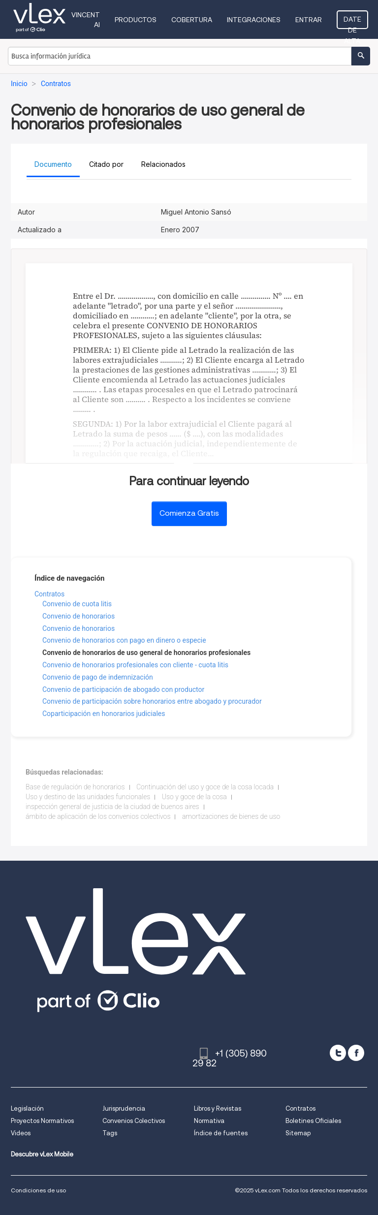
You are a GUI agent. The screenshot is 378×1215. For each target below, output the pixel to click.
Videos (21, 1133)
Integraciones (254, 20)
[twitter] (338, 1053)
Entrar (308, 20)
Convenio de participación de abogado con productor (123, 689)
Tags (109, 1133)
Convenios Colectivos (133, 1120)
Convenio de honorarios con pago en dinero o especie (124, 640)
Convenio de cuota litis (77, 604)
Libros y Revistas (217, 1108)
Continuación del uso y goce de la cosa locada (205, 787)
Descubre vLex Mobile (42, 1154)
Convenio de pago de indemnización (97, 677)
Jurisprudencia (123, 1108)
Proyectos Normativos (42, 1120)
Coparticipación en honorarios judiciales (103, 713)
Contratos (49, 594)
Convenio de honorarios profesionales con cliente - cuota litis (135, 665)
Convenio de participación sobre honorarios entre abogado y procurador (152, 701)
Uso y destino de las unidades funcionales (88, 797)
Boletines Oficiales (313, 1120)
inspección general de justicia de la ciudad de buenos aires (112, 806)
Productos (136, 20)
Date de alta (352, 22)
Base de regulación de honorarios (75, 787)
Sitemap (298, 1133)
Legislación (27, 1108)
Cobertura (191, 20)
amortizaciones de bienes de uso (231, 816)
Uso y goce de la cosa (194, 797)
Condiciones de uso (38, 1190)
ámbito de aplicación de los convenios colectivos (98, 816)
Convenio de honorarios (78, 616)
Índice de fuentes (221, 1133)
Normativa (209, 1120)
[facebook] (356, 1053)
